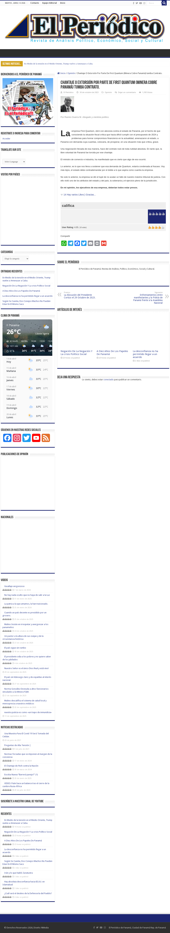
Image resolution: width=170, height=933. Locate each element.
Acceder (6, 138)
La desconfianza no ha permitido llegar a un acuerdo (145, 354)
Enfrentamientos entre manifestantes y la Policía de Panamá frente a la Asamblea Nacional (145, 297)
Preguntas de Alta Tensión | (17, 745)
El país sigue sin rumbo (15, 648)
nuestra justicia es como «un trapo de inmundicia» (28, 712)
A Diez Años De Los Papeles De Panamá (21, 291)
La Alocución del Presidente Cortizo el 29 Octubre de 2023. (81, 295)
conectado (108, 379)
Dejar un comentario (127, 92)
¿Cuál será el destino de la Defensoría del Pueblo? (28, 893)
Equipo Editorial (49, 3)
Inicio (62, 3)
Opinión (71, 73)
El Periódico (69, 92)
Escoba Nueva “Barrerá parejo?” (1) (21, 774)
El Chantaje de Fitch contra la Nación (21, 766)
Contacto (34, 3)
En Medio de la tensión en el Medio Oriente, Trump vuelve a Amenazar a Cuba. (58, 63)
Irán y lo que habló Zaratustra (18, 873)
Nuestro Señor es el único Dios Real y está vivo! (26, 668)
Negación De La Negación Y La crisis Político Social (76, 353)
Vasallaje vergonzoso (14, 586)
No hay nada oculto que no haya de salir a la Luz (27, 595)
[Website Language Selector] (14, 161)
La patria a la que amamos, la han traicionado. (26, 604)
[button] (11, 346)
